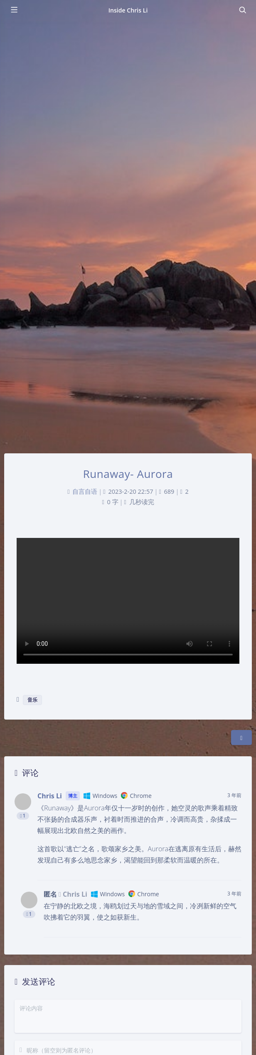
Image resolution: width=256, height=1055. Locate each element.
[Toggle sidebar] (13, 10)
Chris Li (49, 795)
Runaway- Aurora (128, 473)
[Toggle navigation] (242, 10)
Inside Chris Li (128, 10)
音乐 (32, 699)
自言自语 (84, 491)
